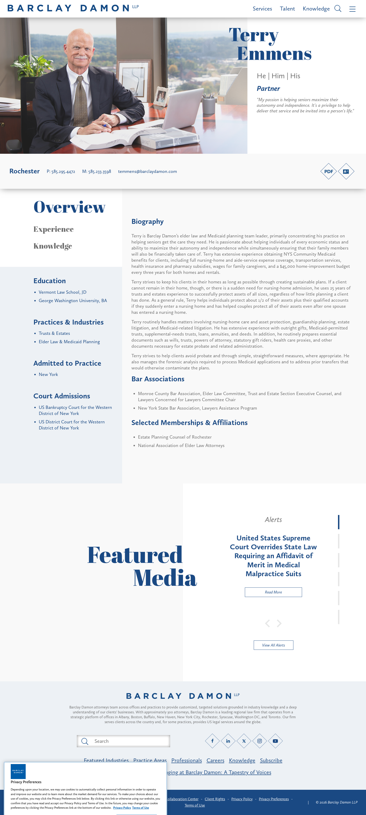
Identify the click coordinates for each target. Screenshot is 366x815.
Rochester (24, 171)
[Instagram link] (259, 741)
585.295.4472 (63, 171)
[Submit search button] (84, 741)
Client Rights (215, 799)
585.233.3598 (99, 171)
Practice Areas (150, 760)
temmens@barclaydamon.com (147, 171)
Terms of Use (195, 805)
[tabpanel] (273, 556)
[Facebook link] (212, 741)
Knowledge (316, 8)
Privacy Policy (242, 799)
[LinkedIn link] (228, 741)
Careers (215, 760)
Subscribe (271, 760)
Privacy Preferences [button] (274, 799)
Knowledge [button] (52, 246)
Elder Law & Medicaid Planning (69, 341)
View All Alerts (273, 645)
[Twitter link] (244, 741)
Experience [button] (53, 229)
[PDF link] (328, 171)
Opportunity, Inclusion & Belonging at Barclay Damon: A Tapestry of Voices (183, 772)
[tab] (338, 522)
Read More (263, 593)
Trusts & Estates (54, 333)
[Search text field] (129, 741)
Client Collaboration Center (176, 799)
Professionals (186, 760)
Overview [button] (69, 206)
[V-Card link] (346, 171)
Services (262, 8)
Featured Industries (106, 760)
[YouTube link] (275, 741)
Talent (287, 8)
